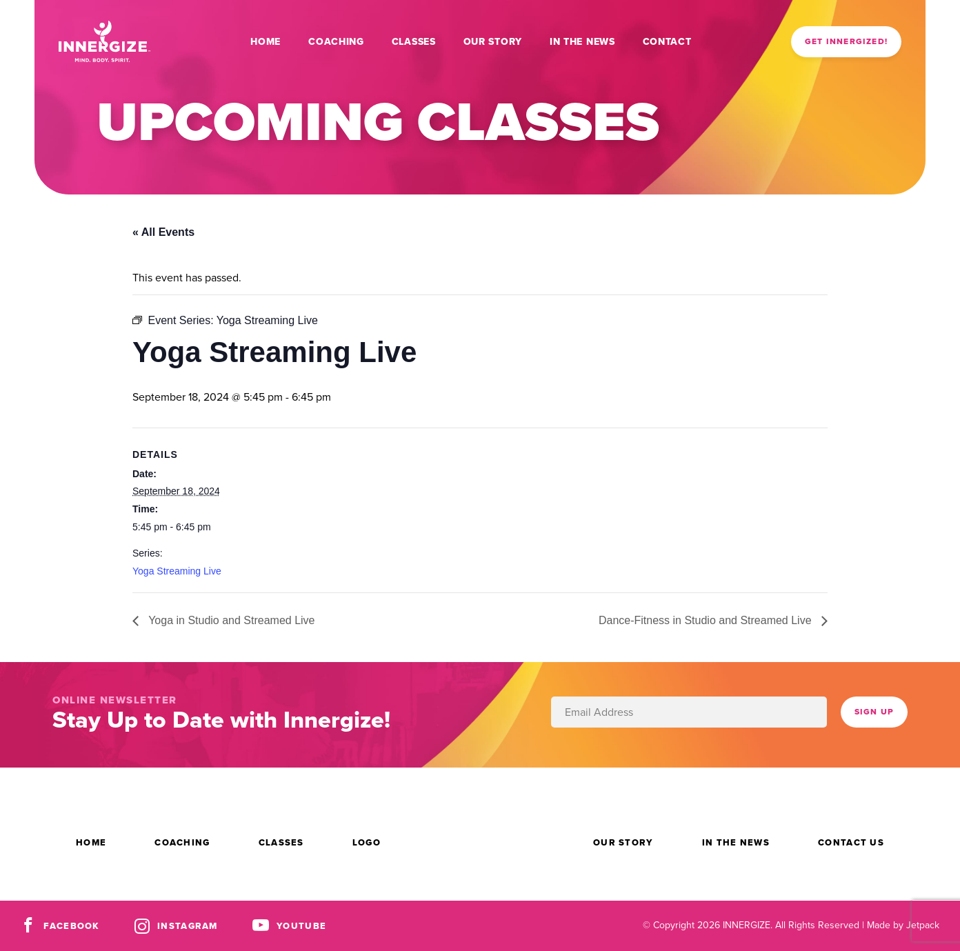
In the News (582, 41)
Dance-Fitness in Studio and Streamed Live (706, 620)
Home (265, 41)
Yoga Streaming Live (176, 571)
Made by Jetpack (903, 925)
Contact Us (851, 842)
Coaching (336, 41)
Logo (366, 842)
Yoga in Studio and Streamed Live (230, 620)
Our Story (492, 41)
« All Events (163, 232)
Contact (667, 41)
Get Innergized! (846, 41)
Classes (414, 41)
